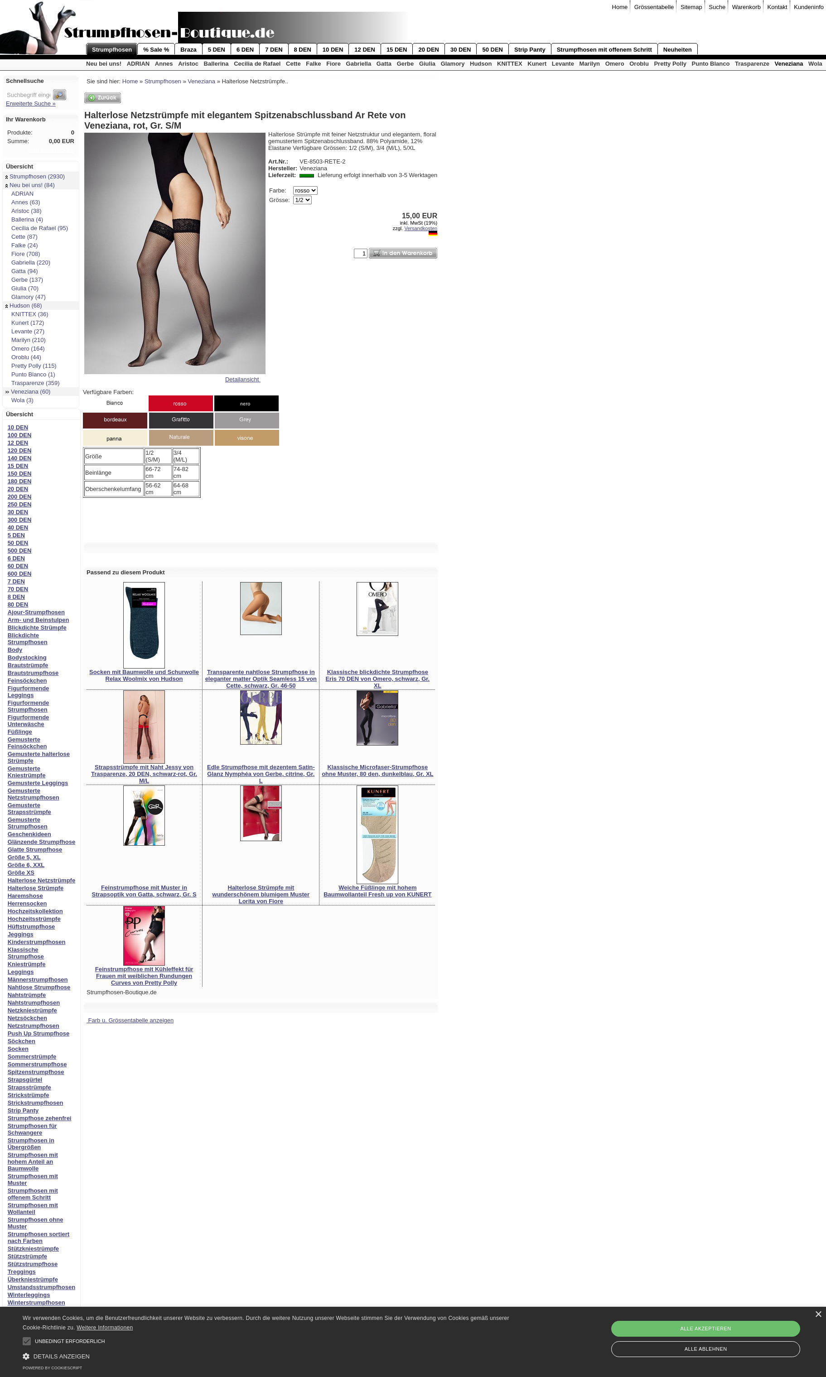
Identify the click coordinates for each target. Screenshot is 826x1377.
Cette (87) (21, 236)
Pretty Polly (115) (31, 365)
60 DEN (18, 566)
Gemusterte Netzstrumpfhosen (33, 794)
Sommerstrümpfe (32, 1056)
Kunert (536, 63)
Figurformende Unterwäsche (28, 720)
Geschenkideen (29, 834)
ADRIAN (138, 63)
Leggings (21, 971)
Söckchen (21, 1041)
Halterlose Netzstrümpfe (42, 880)
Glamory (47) (25, 297)
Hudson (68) (23, 305)
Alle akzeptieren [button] (706, 1328)
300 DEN (20, 519)
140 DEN (20, 458)
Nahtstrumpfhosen (34, 1002)
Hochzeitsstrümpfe (34, 918)
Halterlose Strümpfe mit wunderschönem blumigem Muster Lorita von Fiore (261, 894)
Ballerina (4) (24, 219)
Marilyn (590, 63)
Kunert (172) (24, 322)
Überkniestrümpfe (33, 1279)
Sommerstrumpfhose (37, 1064)
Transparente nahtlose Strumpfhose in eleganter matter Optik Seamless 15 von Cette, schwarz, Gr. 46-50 (261, 679)
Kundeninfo (809, 7)
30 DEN (460, 49)
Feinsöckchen (27, 680)
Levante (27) (24, 331)
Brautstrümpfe (28, 665)
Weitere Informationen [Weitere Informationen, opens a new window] (105, 1327)
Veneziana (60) (27, 391)
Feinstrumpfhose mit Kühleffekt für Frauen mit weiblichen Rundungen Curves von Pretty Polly (144, 976)
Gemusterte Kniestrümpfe (27, 772)
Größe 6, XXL (26, 865)
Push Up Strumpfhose (39, 1033)
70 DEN (18, 589)
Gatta (384, 63)
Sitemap (691, 7)
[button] (27, 1341)
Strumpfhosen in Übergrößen (31, 1144)
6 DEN (245, 49)
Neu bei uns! (103, 63)
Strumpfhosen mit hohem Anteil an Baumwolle (33, 1161)
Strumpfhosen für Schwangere (32, 1129)
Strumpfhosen (112, 49)
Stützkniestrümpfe (33, 1248)
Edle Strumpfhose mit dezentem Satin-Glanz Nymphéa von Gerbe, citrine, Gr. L (261, 774)
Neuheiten (677, 49)
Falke (313, 63)
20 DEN (428, 49)
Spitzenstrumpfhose (36, 1072)
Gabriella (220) (27, 262)
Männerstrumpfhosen (38, 979)
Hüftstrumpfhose (31, 926)
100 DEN (20, 435)
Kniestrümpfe (27, 964)
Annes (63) (22, 202)
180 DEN (20, 481)
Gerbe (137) (24, 279)
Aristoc (188, 63)
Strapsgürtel (25, 1079)
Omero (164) (25, 348)
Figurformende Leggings (28, 691)
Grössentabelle (654, 7)
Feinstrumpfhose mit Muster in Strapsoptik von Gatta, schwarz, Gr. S (144, 891)
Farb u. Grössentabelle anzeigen (130, 1020)
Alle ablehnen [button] (706, 1349)
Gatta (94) (21, 271)
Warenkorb (746, 7)
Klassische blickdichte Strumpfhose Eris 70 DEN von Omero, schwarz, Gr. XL (377, 679)
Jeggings (21, 934)
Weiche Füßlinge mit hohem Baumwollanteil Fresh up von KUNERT (377, 891)
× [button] (818, 1314)
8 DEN (302, 49)
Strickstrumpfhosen (35, 1102)
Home (620, 7)
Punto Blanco (711, 63)
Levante (563, 63)
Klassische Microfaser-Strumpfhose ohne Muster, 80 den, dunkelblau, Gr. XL (377, 770)
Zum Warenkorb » (50, 149)
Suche (717, 7)
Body (15, 649)
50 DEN (492, 49)
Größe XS (21, 872)
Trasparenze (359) (32, 383)
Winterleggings (29, 1294)
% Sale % (156, 49)
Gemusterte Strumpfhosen (28, 823)
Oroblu (639, 63)
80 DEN (18, 604)
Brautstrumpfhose (33, 672)
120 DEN (20, 450)
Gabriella (359, 63)
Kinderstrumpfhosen (37, 942)
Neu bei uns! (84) (30, 185)
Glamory (453, 63)
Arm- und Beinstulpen (38, 619)
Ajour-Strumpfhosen (36, 612)
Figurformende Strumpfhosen (28, 706)
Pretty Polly (670, 63)
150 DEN (20, 473)
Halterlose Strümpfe (36, 888)
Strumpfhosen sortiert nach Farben (39, 1237)
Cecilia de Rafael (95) (36, 228)
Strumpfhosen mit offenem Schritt (604, 49)
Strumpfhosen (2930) (35, 176)
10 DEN (333, 49)
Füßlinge (20, 731)
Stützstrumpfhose (33, 1264)
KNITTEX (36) (26, 314)
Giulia (427, 63)
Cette (293, 63)
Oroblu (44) (23, 357)
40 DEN (18, 527)
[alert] (413, 1342)
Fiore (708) (22, 253)
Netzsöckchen (27, 1018)
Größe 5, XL (24, 857)
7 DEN (273, 49)
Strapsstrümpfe (29, 1087)
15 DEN (396, 49)
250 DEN (20, 504)
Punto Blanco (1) (30, 374)
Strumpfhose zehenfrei (40, 1118)
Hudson (481, 63)
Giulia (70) (22, 288)
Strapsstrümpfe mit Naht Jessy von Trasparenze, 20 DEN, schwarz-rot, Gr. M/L (144, 774)
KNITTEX (509, 63)
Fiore (333, 63)
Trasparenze (752, 63)
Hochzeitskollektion (35, 911)
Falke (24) (21, 245)
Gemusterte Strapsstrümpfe (29, 808)
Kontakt (777, 7)
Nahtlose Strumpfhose (39, 987)
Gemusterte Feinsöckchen (27, 743)
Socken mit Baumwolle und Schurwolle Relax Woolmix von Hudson (144, 675)
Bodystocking (27, 657)
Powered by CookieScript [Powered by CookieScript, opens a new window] (52, 1368)
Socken (18, 1048)
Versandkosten (420, 228)
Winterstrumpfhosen (36, 1302)
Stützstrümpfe (27, 1256)
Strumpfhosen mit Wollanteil (33, 1208)
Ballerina (216, 63)
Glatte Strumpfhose (35, 849)
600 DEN (20, 573)
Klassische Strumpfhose (26, 953)
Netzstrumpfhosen (33, 1025)
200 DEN (20, 496)
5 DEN (216, 49)
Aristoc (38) (23, 210)
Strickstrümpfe (28, 1095)
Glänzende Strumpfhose (42, 841)
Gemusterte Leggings (38, 783)
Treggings (22, 1271)
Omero (614, 63)
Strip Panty (530, 49)
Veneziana (789, 63)
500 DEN (20, 550)
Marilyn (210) (25, 340)
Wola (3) (19, 400)
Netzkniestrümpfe (32, 1010)
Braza (188, 49)
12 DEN (364, 49)
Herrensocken (27, 903)
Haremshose (25, 895)
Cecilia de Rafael (257, 63)
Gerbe (405, 63)
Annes (164, 63)
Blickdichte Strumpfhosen (28, 638)
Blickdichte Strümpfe (37, 627)
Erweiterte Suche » (31, 103)
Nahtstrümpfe (27, 995)
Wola (815, 63)
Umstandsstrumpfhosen (42, 1287)
